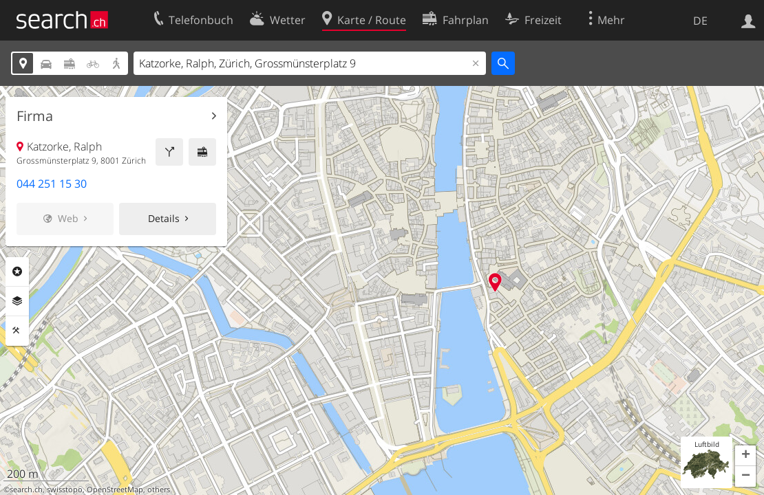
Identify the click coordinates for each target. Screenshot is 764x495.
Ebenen (17, 301)
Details (164, 218)
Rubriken (17, 271)
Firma (35, 116)
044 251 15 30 (52, 183)
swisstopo (65, 489)
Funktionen (17, 330)
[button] (745, 456)
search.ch (26, 489)
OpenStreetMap (115, 489)
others (158, 489)
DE (700, 20)
